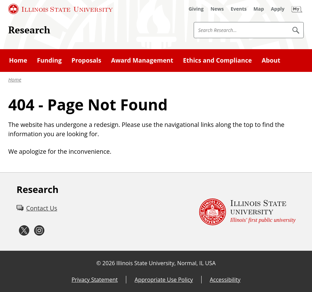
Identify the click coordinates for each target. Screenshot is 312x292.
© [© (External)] (98, 263)
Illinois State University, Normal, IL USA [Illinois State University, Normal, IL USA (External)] (166, 263)
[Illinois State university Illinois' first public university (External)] (247, 212)
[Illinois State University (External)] (60, 9)
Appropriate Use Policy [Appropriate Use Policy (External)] (164, 279)
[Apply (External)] (277, 9)
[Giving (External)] (196, 9)
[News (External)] (217, 9)
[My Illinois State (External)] (297, 9)
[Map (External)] (259, 9)
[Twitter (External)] (24, 230)
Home (14, 79)
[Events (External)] (238, 9)
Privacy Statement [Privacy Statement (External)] (95, 279)
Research (29, 29)
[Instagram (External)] (39, 230)
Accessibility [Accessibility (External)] (225, 279)
